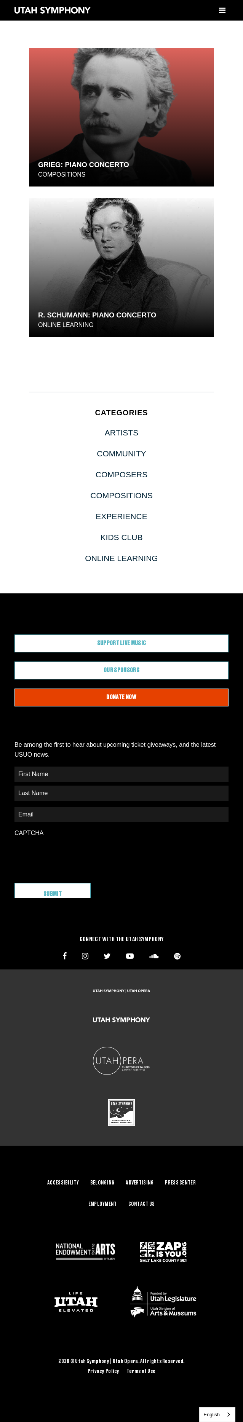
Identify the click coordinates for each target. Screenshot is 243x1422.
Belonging (102, 1183)
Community (121, 453)
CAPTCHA (28, 833)
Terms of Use (140, 1371)
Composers (122, 474)
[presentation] (72, 856)
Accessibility (63, 1183)
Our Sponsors (121, 670)
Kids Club (122, 537)
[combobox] (217, 1414)
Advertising (139, 1183)
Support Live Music (121, 643)
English (211, 1414)
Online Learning (66, 325)
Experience (121, 516)
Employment (102, 1204)
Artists (121, 432)
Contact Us (141, 1204)
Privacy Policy (104, 1371)
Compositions (61, 174)
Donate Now (121, 697)
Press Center (180, 1183)
